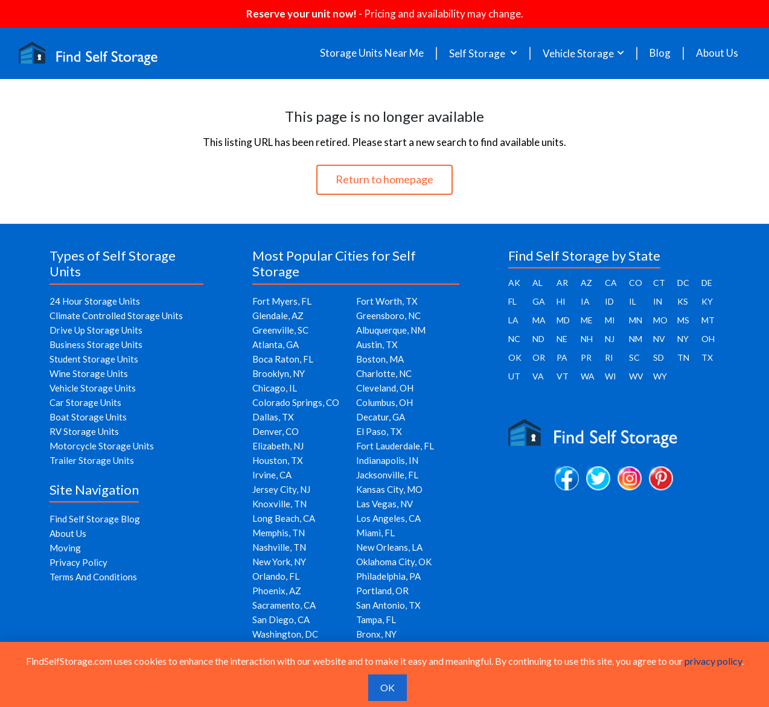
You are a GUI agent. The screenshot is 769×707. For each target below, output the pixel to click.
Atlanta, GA (275, 344)
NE (562, 339)
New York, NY (279, 561)
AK (514, 282)
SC (634, 357)
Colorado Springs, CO (295, 402)
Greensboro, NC (388, 315)
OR (538, 357)
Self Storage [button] (478, 53)
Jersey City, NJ (281, 489)
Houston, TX (277, 460)
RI (609, 357)
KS (682, 301)
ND (538, 339)
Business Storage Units (95, 344)
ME (587, 320)
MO (660, 320)
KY (707, 301)
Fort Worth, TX (387, 301)
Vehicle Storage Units (92, 387)
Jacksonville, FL (387, 474)
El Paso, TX (379, 431)
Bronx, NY (376, 634)
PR (586, 357)
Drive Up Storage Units (95, 330)
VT (563, 376)
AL (537, 282)
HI (561, 301)
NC (514, 339)
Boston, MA (380, 359)
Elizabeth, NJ (278, 445)
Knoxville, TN (279, 503)
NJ (609, 339)
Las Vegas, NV (384, 503)
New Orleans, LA (389, 547)
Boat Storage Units (88, 416)
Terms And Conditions (93, 576)
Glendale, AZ (278, 315)
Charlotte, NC (384, 373)
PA (562, 357)
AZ (586, 282)
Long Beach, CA (283, 518)
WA (588, 376)
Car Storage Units (85, 402)
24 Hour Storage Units (94, 301)
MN (635, 320)
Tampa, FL (376, 619)
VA (538, 376)
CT (659, 282)
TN (683, 357)
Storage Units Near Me (372, 53)
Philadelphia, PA (388, 576)
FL (512, 301)
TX (707, 357)
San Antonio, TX (388, 605)
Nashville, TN (279, 547)
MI (610, 320)
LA (513, 320)
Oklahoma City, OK (394, 561)
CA (611, 282)
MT (708, 320)
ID (609, 301)
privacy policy (713, 661)
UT (514, 376)
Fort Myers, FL (281, 301)
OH (708, 339)
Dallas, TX (273, 416)
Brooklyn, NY (278, 373)
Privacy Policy (78, 562)
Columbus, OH (384, 402)
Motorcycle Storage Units (101, 445)
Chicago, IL (274, 387)
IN (657, 301)
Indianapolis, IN (387, 460)
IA (585, 301)
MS (683, 320)
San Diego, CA (281, 619)
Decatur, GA (380, 416)
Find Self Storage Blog (94, 518)
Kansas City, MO (389, 489)
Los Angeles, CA (388, 518)
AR (562, 282)
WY (660, 376)
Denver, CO (275, 431)
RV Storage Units (84, 431)
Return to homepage (384, 179)
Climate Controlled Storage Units (116, 315)
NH (587, 339)
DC (683, 282)
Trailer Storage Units (91, 460)
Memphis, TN (278, 532)
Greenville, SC (280, 330)
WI (610, 376)
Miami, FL (375, 532)
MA (539, 320)
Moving (65, 547)
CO (635, 282)
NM (635, 339)
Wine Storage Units (88, 373)
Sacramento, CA (284, 605)
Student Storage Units (93, 359)
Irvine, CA (272, 474)
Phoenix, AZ (276, 590)
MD (563, 320)
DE (706, 282)
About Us (717, 53)
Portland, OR (382, 590)
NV (659, 339)
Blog (660, 53)
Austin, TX (377, 344)
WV (636, 376)
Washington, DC (285, 634)
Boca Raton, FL (282, 359)
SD (658, 357)
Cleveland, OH (384, 387)
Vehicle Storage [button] (578, 53)
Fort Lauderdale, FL (395, 445)
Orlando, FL (275, 576)
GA (538, 301)
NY (683, 339)
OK (515, 357)
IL (632, 301)
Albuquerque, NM (391, 330)
